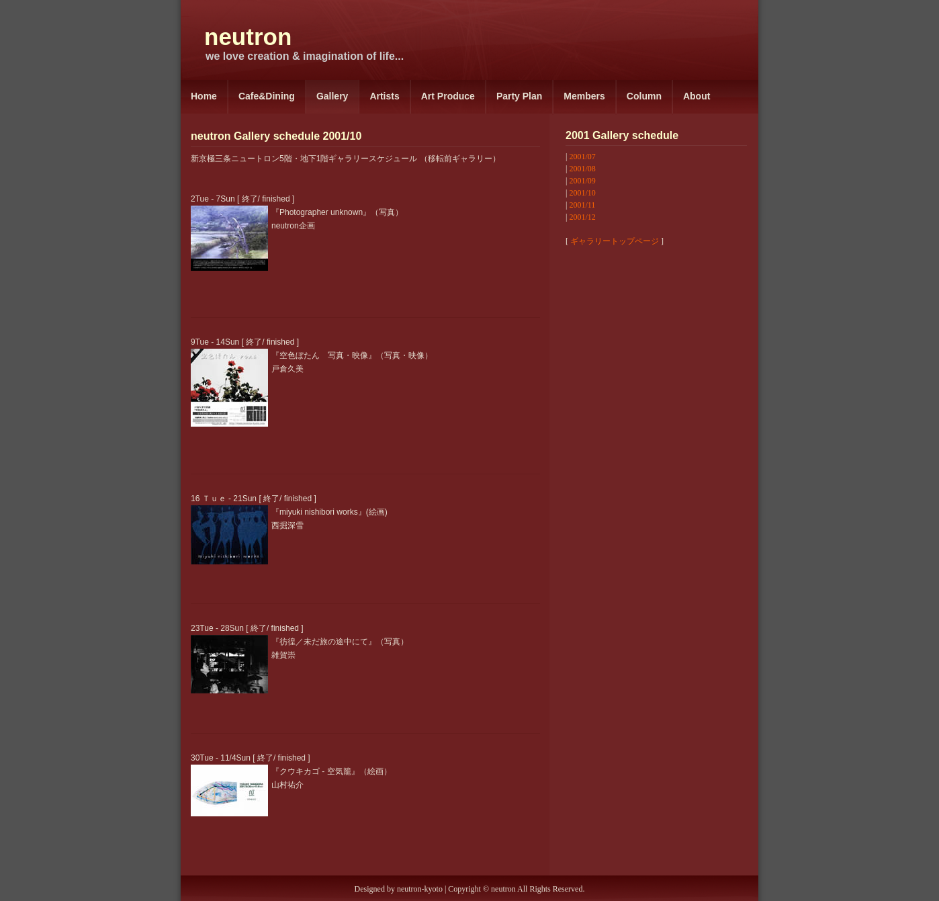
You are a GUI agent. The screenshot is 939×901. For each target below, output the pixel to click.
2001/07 (582, 156)
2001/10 (582, 193)
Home (204, 96)
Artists (384, 96)
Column (644, 96)
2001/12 (582, 217)
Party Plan (519, 96)
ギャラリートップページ (614, 241)
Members (584, 96)
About (696, 96)
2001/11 (582, 205)
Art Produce (448, 96)
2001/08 (582, 168)
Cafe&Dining (266, 96)
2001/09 (582, 180)
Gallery (332, 96)
